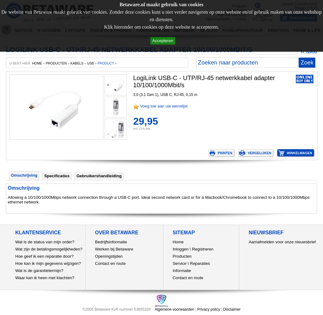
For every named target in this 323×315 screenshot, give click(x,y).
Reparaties (200, 263)
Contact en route (110, 263)
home (37, 63)
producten (56, 63)
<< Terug (309, 52)
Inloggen (181, 249)
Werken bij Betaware (114, 249)
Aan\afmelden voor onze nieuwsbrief (282, 242)
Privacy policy (208, 309)
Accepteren (162, 40)
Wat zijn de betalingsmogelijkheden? (48, 249)
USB (90, 63)
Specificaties (57, 176)
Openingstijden (109, 256)
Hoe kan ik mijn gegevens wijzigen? (48, 263)
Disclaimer (232, 309)
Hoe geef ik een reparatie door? (44, 256)
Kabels (76, 63)
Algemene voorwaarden (174, 309)
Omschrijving (24, 175)
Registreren (202, 249)
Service (179, 263)
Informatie (182, 270)
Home (178, 242)
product (105, 63)
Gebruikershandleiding (99, 176)
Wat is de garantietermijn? (39, 270)
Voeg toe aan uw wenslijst (164, 106)
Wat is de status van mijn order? (44, 242)
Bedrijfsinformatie (111, 242)
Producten (182, 256)
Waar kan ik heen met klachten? (44, 277)
